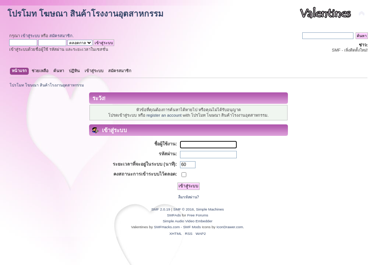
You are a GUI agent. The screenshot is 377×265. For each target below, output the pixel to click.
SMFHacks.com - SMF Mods (177, 227)
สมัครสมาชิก (61, 35)
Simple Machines (210, 209)
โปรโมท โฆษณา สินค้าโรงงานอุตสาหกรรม (85, 13)
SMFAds (174, 215)
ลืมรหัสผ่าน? (188, 197)
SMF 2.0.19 (160, 209)
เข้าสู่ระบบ (30, 35)
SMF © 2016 (183, 209)
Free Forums (197, 215)
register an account (164, 115)
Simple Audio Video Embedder (187, 221)
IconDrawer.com (229, 227)
